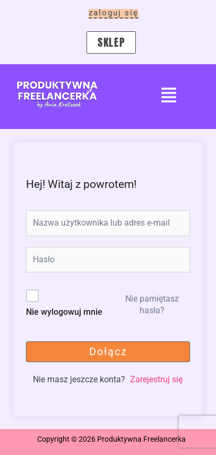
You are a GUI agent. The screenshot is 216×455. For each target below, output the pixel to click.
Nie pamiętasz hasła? (152, 304)
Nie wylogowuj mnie (64, 312)
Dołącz (108, 351)
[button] (168, 96)
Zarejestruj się (156, 379)
